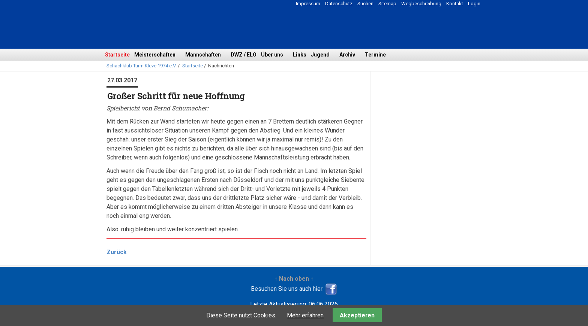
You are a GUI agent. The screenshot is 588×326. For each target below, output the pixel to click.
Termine (375, 55)
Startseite (117, 55)
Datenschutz (338, 3)
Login (474, 3)
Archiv (347, 55)
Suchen (365, 3)
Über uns (272, 55)
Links (299, 55)
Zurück (116, 252)
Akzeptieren (357, 315)
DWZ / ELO (243, 55)
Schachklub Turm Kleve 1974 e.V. (141, 65)
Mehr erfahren (305, 315)
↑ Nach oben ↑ (294, 278)
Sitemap (387, 3)
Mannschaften (203, 55)
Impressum (308, 3)
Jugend (320, 55)
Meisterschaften (155, 55)
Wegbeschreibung (421, 3)
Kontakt (454, 3)
